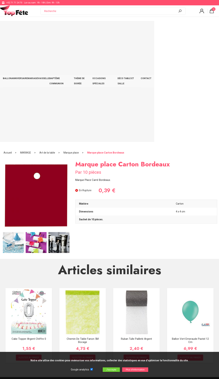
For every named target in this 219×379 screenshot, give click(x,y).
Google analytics (80, 369)
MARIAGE (52, 27)
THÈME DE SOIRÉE (121, 27)
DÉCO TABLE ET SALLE (181, 27)
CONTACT (204, 27)
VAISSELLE (69, 27)
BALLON (13, 27)
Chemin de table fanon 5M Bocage (83, 226)
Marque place (71, 38)
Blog (90, 317)
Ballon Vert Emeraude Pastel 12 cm (190, 226)
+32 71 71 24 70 (14, 2)
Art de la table (47, 38)
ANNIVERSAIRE (32, 27)
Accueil (8, 38)
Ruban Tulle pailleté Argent (136, 224)
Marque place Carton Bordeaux (105, 38)
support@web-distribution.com (103, 308)
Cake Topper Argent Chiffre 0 (29, 224)
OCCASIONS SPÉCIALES (150, 27)
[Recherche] (110, 13)
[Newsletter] (60, 336)
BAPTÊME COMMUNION (93, 27)
